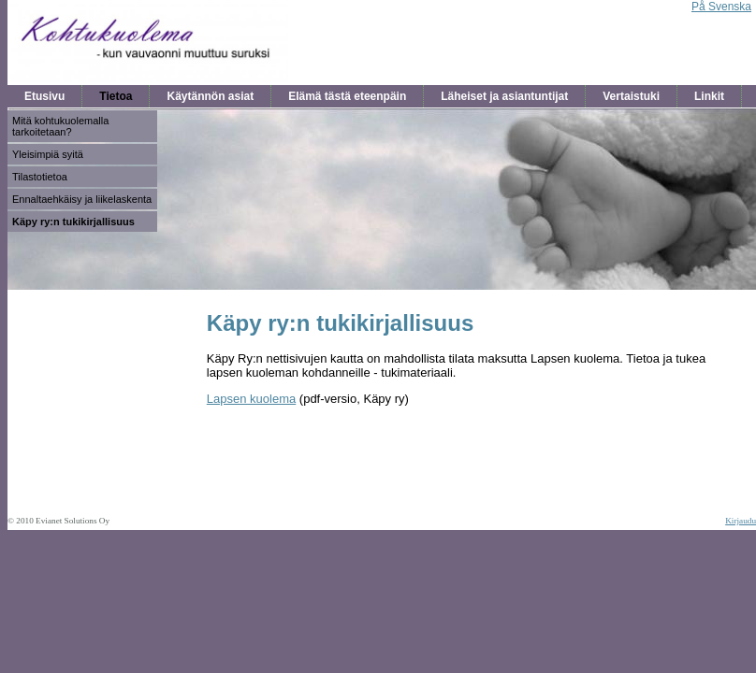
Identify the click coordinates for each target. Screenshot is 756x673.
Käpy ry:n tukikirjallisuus (73, 221)
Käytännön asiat (210, 96)
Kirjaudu (740, 520)
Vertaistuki (631, 96)
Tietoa (115, 96)
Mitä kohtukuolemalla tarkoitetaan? (60, 126)
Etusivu (44, 96)
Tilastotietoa (39, 176)
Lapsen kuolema (251, 399)
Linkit (709, 96)
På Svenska (721, 6)
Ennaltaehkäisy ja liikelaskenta (82, 199)
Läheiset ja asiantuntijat (504, 96)
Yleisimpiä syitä (47, 154)
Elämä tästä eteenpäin (347, 96)
